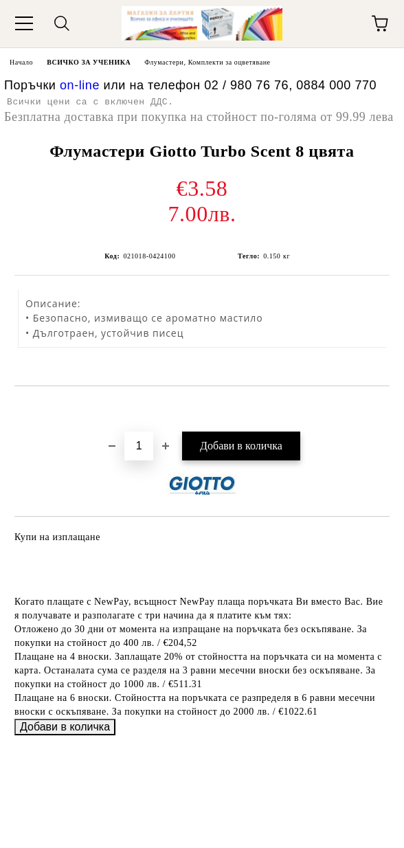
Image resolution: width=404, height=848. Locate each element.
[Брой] (138, 446)
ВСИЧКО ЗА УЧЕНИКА (89, 62)
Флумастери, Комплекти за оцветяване (207, 62)
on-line (80, 85)
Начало (21, 62)
